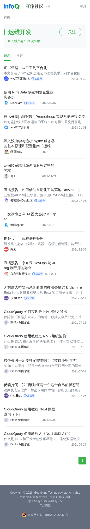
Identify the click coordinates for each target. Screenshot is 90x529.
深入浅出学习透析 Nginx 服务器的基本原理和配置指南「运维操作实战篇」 (29, 143)
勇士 (13, 176)
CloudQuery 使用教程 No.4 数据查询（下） (29, 411)
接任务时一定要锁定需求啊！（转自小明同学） (41, 360)
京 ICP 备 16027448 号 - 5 (45, 501)
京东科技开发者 (20, 273)
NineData (16, 103)
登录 (83, 6)
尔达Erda (16, 298)
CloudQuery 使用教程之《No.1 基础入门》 (38, 433)
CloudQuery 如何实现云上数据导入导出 (35, 312)
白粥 (13, 249)
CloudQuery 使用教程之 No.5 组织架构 (35, 336)
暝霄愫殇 (16, 151)
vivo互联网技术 (20, 78)
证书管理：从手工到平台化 (25, 68)
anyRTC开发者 (20, 127)
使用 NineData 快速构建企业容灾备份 (28, 94)
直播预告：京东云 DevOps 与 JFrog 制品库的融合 (30, 265)
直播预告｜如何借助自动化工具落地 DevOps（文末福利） (43, 190)
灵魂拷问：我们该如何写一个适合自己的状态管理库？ (43, 385)
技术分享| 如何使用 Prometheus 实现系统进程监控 (44, 117)
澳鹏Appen (17, 225)
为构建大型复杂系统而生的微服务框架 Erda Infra (43, 287)
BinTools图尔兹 (20, 322)
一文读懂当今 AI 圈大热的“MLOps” (30, 216)
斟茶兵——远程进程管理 (23, 238)
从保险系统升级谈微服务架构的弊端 (29, 167)
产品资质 (45, 505)
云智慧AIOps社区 (21, 200)
